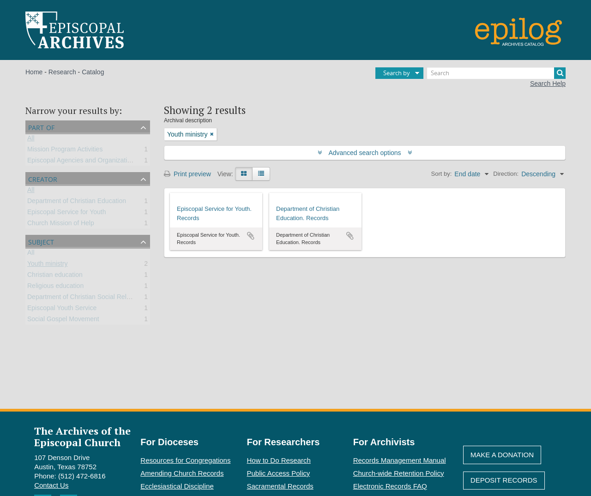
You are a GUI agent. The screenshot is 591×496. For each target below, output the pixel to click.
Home (33, 72)
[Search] (496, 73)
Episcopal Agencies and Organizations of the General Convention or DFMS (134, 162)
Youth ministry (47, 265)
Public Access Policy (278, 473)
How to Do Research (279, 460)
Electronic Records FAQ (390, 486)
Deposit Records (503, 480)
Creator (42, 178)
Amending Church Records (181, 473)
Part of (41, 126)
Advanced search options (365, 152)
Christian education (55, 276)
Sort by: (441, 173)
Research (62, 72)
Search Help (548, 83)
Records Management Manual (399, 460)
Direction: (506, 173)
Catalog (93, 72)
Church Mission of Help (60, 224)
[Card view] (244, 174)
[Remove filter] (212, 134)
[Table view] (261, 174)
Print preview (187, 174)
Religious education (55, 287)
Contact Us (51, 485)
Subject (41, 241)
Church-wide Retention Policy (398, 473)
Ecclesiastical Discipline (176, 486)
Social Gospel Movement (63, 320)
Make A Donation (502, 455)
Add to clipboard (250, 235)
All (31, 139)
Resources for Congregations (185, 460)
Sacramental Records (280, 486)
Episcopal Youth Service (61, 309)
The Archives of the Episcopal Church (82, 436)
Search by (396, 73)
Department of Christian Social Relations (85, 298)
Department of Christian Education (76, 202)
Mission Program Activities (65, 151)
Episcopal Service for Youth (66, 213)
